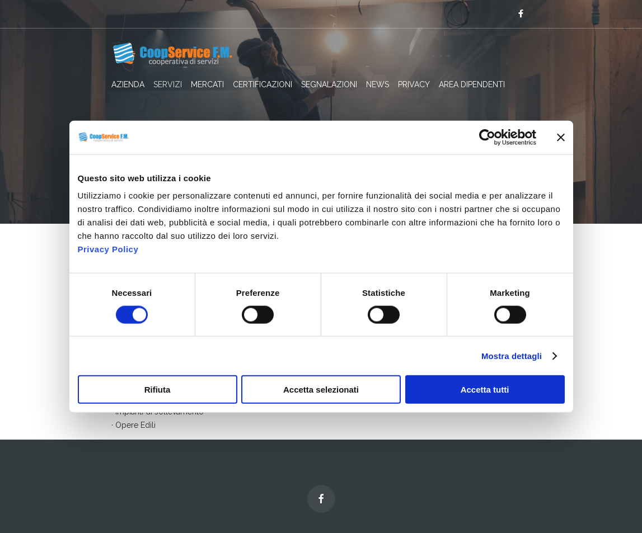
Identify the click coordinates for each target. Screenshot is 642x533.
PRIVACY (414, 84)
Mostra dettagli (511, 355)
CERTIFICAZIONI (262, 84)
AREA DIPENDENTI (472, 84)
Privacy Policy (108, 249)
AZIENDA (127, 84)
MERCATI (207, 84)
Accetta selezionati (321, 389)
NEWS (377, 84)
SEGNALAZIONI (329, 84)
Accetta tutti (485, 389)
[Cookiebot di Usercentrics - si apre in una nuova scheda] (487, 137)
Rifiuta (157, 389)
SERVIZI (167, 84)
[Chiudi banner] (561, 137)
